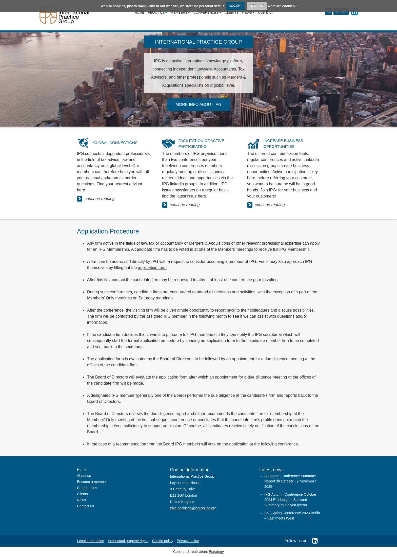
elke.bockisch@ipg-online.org (193, 508)
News (248, 12)
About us (157, 12)
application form (152, 267)
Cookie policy (162, 541)
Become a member (92, 482)
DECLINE (257, 6)
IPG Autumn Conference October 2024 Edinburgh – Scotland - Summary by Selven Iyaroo (290, 499)
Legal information (90, 541)
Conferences (207, 12)
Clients (232, 12)
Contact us (85, 506)
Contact (266, 12)
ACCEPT (235, 6)
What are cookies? (281, 6)
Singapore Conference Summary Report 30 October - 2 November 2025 (290, 481)
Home (139, 12)
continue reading (96, 199)
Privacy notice (188, 541)
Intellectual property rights (128, 541)
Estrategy (216, 552)
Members (180, 12)
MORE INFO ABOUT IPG (198, 104)
